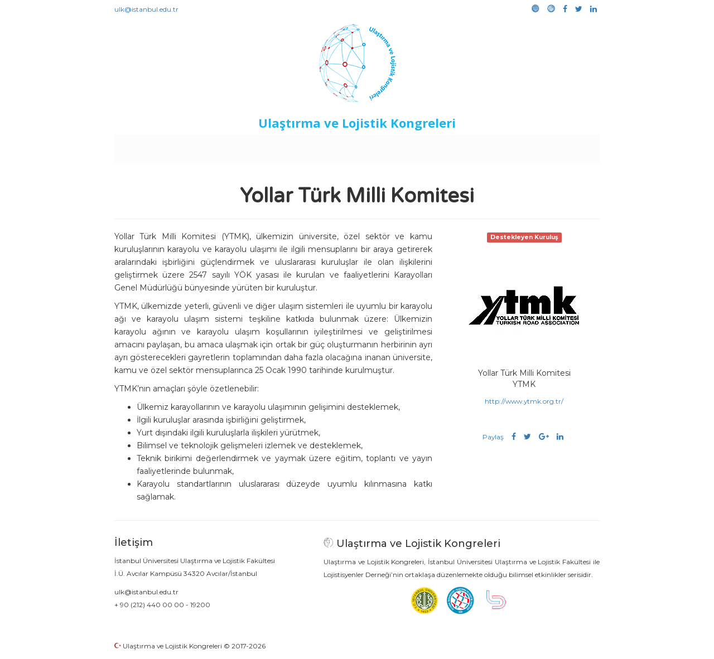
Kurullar (201, 146)
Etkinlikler (340, 146)
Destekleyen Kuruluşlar (268, 146)
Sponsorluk (433, 146)
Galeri (525, 146)
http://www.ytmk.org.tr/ (524, 401)
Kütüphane (484, 146)
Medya (557, 146)
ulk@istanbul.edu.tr (146, 9)
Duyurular (385, 146)
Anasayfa (161, 146)
